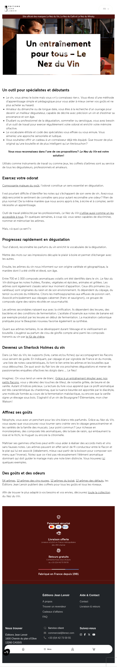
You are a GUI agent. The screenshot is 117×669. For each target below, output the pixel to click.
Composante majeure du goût (20, 185)
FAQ (45, 616)
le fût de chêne (35, 336)
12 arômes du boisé (62, 480)
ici (103, 458)
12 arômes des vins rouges (33, 480)
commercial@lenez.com (61, 633)
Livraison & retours (90, 606)
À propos (47, 601)
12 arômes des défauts (89, 480)
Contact (84, 601)
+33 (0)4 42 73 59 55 (59, 638)
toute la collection (99, 492)
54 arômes (8, 480)
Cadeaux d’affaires (53, 611)
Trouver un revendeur (54, 606)
